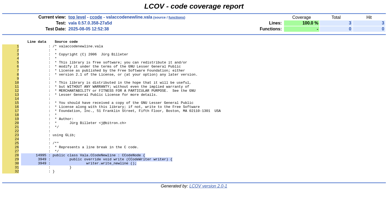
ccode (96, 17)
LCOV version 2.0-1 (208, 213)
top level (77, 17)
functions (176, 17)
